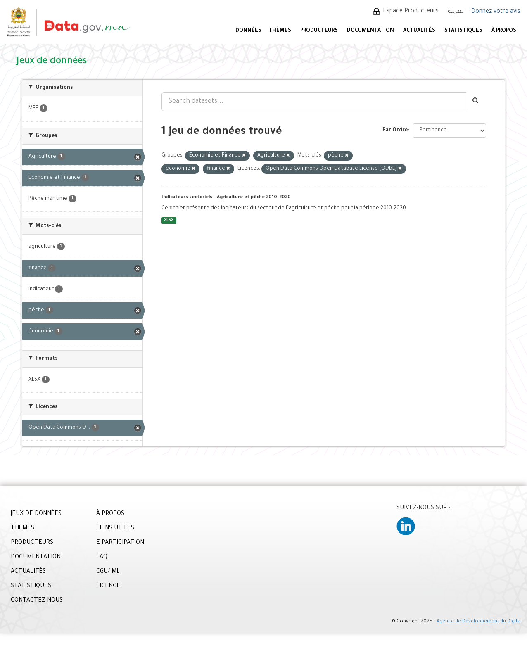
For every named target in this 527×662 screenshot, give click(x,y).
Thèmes (279, 31)
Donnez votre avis (495, 12)
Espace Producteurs (411, 11)
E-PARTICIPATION (120, 543)
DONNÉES (248, 31)
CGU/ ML (108, 572)
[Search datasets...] (313, 101)
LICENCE (108, 586)
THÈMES (22, 528)
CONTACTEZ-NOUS (37, 601)
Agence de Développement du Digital (479, 621)
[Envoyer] (476, 102)
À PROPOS (503, 31)
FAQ (101, 557)
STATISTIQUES (463, 31)
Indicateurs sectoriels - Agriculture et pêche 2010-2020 (226, 197)
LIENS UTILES (115, 528)
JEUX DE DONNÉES (36, 514)
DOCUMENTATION (370, 31)
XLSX (168, 220)
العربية (456, 12)
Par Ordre (395, 130)
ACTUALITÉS (419, 31)
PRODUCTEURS (319, 31)
